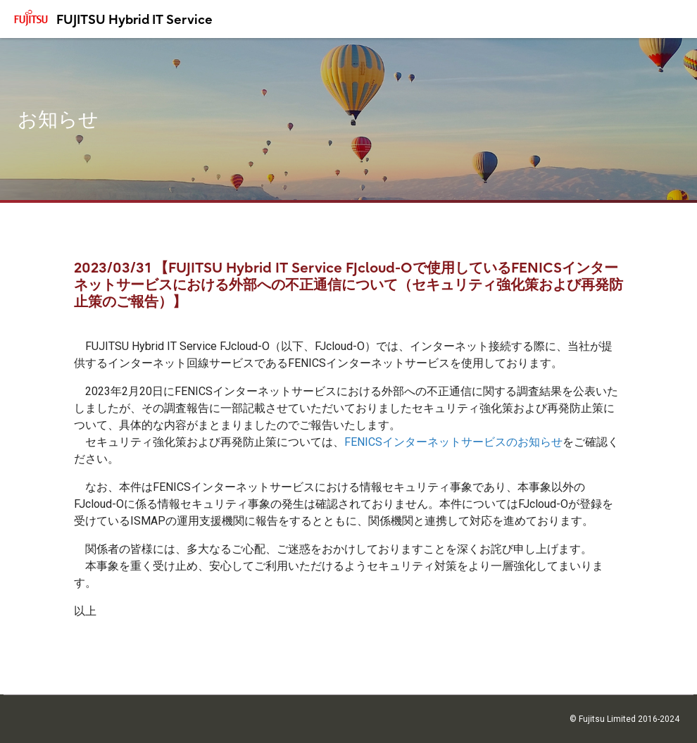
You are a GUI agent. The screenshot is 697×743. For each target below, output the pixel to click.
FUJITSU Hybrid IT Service (134, 19)
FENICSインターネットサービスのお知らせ (453, 442)
